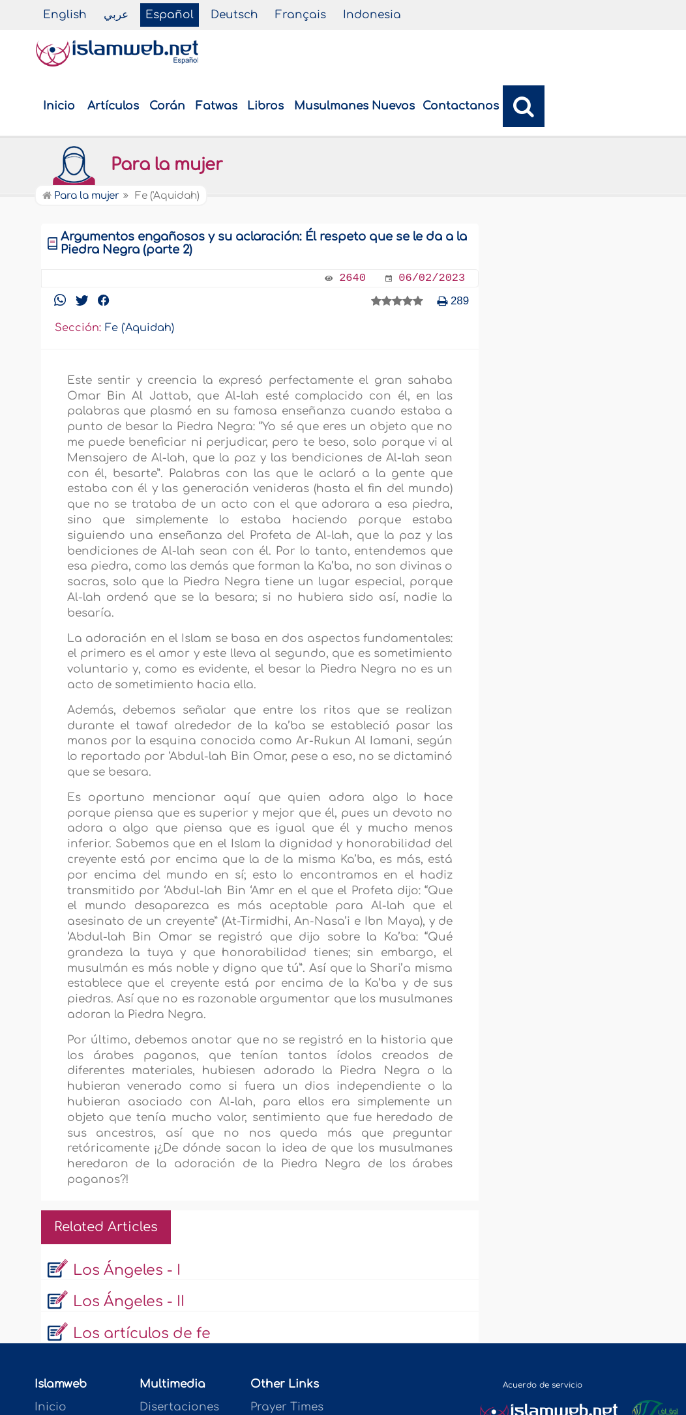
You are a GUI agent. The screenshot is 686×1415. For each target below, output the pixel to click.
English (65, 14)
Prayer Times (286, 1407)
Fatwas (216, 106)
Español (169, 14)
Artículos (113, 106)
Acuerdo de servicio (542, 1385)
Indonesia (372, 14)
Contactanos (461, 106)
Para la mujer (132, 165)
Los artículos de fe (142, 1333)
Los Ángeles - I (127, 1270)
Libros (265, 106)
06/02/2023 (431, 278)
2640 (352, 278)
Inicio (59, 106)
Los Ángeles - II (129, 1301)
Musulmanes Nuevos (354, 106)
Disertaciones (179, 1407)
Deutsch (234, 14)
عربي (116, 14)
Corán (167, 106)
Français (300, 14)
